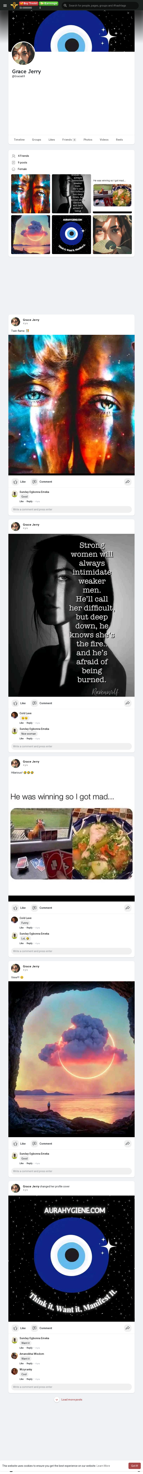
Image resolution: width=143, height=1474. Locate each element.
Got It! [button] (134, 1465)
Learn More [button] (103, 1465)
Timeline (19, 139)
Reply (29, 501)
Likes (52, 139)
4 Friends (23, 156)
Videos (104, 139)
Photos (88, 139)
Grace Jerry (31, 320)
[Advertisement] (71, 106)
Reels (119, 139)
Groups (36, 139)
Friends (69, 139)
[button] (100, 5)
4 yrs (25, 323)
